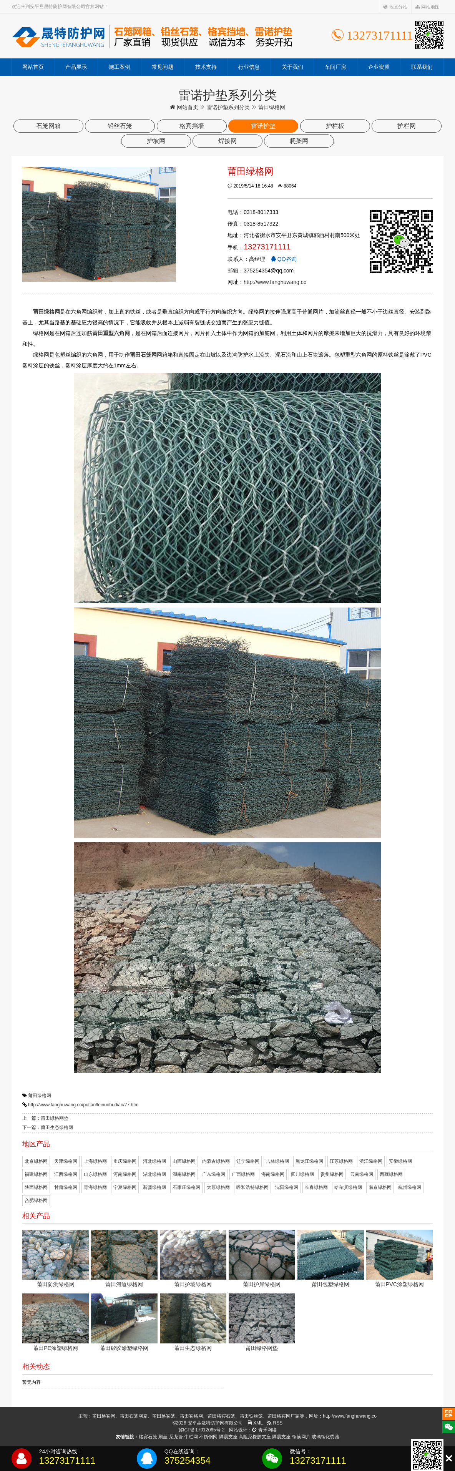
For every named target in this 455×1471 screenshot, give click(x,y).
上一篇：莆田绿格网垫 (45, 1118)
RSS (274, 1423)
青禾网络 (264, 1430)
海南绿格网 (272, 1174)
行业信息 (249, 67)
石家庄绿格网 (186, 1187)
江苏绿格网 (341, 1161)
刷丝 (163, 1436)
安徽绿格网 (400, 1161)
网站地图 (427, 7)
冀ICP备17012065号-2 (201, 1430)
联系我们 (422, 67)
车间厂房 (335, 67)
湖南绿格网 (184, 1174)
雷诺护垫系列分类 (228, 107)
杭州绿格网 (409, 1187)
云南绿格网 (361, 1174)
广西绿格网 (243, 1174)
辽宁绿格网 (247, 1161)
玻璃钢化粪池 (325, 1436)
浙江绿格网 (370, 1161)
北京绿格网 (36, 1161)
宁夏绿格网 (124, 1187)
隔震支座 (228, 1436)
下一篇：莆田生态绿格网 (47, 1127)
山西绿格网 (184, 1161)
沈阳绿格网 (286, 1187)
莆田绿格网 (39, 1095)
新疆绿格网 (154, 1187)
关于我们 (292, 67)
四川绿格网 (302, 1174)
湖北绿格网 (154, 1174)
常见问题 (162, 67)
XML (255, 1423)
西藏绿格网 (391, 1174)
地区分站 (395, 7)
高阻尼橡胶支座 (255, 1436)
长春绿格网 (316, 1187)
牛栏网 (191, 1436)
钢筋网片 (301, 1436)
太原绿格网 (218, 1187)
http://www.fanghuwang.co (275, 282)
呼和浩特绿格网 (252, 1187)
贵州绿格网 (332, 1174)
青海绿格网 (95, 1187)
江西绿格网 (65, 1174)
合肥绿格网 (36, 1200)
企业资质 (379, 67)
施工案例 (119, 67)
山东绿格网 (95, 1174)
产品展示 (76, 67)
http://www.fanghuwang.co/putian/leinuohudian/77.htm (83, 1104)
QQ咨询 (284, 259)
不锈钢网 (208, 1436)
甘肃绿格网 (65, 1187)
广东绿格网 (213, 1174)
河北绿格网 (154, 1161)
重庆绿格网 (124, 1161)
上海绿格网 (95, 1161)
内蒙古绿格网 (216, 1161)
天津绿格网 (65, 1161)
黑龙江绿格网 (309, 1161)
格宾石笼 (148, 1436)
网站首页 (33, 67)
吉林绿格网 (277, 1161)
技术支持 (206, 67)
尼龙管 (176, 1436)
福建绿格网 (36, 1174)
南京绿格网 (380, 1187)
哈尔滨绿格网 (348, 1187)
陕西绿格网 (36, 1187)
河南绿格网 (124, 1174)
